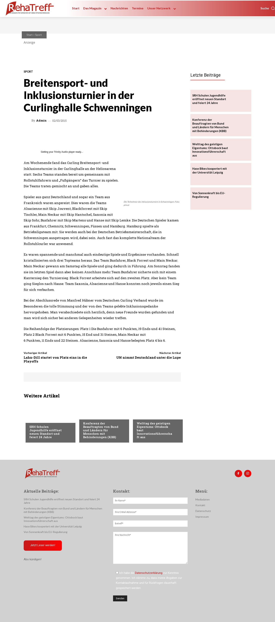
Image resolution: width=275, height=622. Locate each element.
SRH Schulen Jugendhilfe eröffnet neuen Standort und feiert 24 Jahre (45, 432)
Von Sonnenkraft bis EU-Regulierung (45, 532)
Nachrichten (38, 419)
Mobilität (143, 415)
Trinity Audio (61, 152)
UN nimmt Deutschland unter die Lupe (148, 357)
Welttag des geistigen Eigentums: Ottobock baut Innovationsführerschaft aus (210, 149)
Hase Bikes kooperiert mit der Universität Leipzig (53, 526)
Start (30, 34)
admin (41, 120)
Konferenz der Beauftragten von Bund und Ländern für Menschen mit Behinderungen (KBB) (100, 430)
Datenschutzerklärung (148, 573)
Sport (38, 34)
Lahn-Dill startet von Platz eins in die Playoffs (55, 359)
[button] (267, 8)
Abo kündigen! (32, 559)
